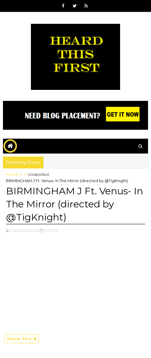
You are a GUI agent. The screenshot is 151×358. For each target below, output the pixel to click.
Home (12, 174)
